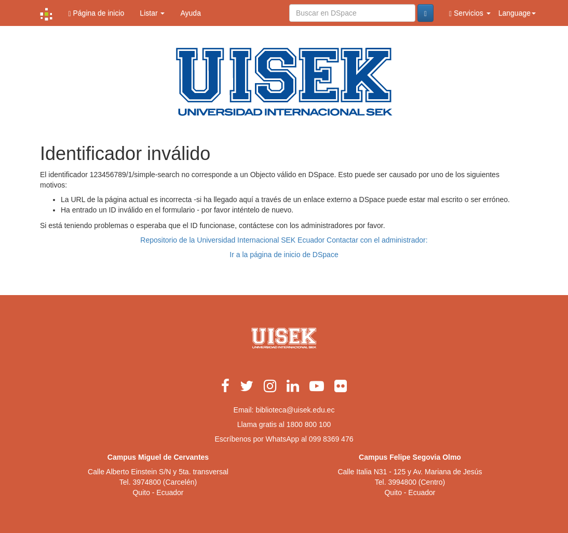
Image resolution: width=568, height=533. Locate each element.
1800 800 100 (309, 424)
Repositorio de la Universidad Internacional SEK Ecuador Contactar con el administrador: (283, 240)
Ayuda (190, 13)
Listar (152, 13)
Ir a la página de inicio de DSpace (283, 254)
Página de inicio (96, 13)
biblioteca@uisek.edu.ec (294, 410)
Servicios (470, 13)
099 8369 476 (331, 439)
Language (517, 13)
